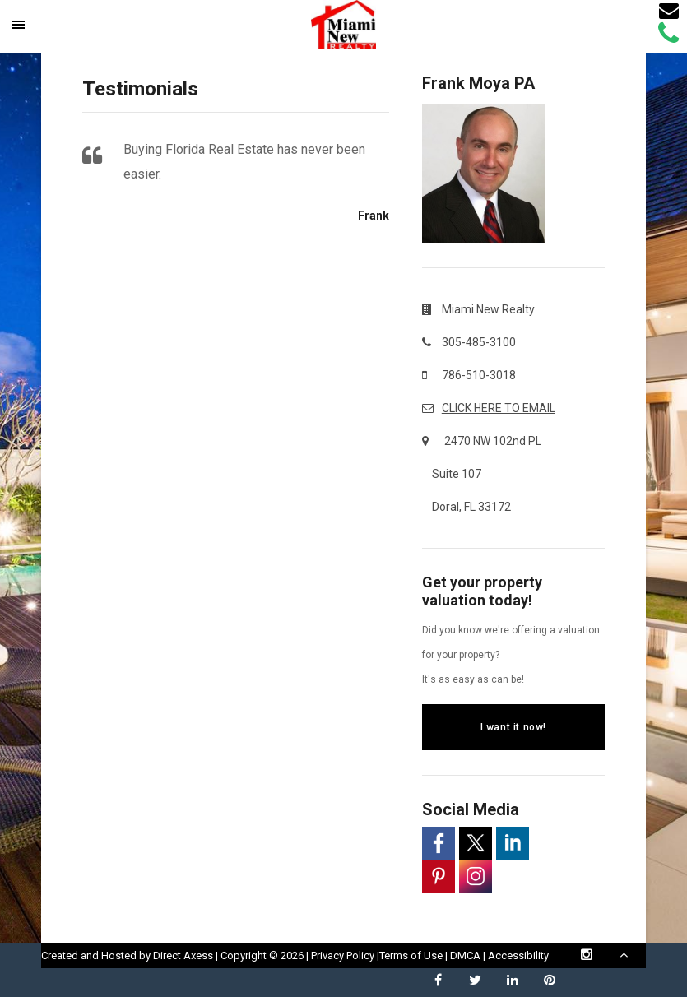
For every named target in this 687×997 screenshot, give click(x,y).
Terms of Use (411, 955)
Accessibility (518, 955)
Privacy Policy (342, 955)
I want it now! (513, 727)
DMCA (465, 955)
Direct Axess (183, 955)
